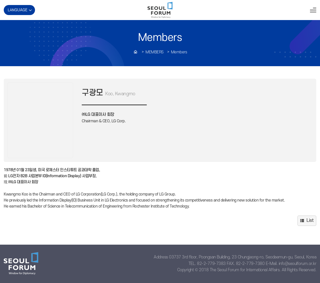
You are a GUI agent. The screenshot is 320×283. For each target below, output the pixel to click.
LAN (18, 10)
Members (155, 52)
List (310, 220)
